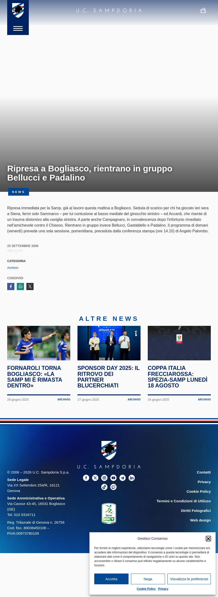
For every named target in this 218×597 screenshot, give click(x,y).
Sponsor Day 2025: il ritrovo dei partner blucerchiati (108, 378)
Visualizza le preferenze (189, 579)
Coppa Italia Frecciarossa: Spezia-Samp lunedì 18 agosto (178, 378)
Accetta (111, 579)
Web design (200, 522)
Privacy (163, 589)
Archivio (12, 267)
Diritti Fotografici (196, 512)
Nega (148, 579)
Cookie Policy (146, 589)
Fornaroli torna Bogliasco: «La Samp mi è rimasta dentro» (34, 378)
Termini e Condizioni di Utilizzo (184, 502)
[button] (208, 538)
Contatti (204, 473)
